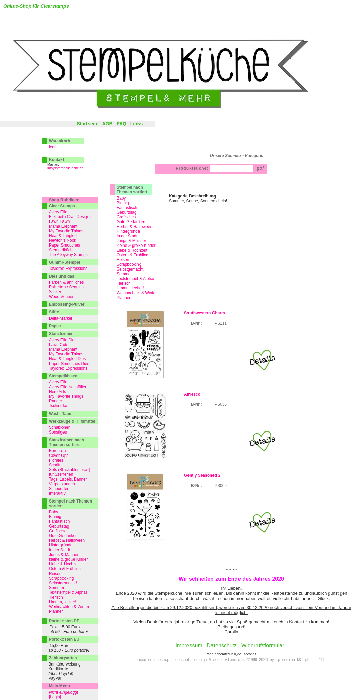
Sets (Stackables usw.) (69, 469)
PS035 (221, 404)
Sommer (56, 587)
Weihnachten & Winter (137, 292)
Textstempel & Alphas (136, 278)
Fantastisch (127, 207)
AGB (107, 123)
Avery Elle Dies (62, 339)
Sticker (55, 291)
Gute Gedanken (131, 221)
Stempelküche (62, 250)
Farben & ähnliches (66, 282)
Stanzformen (61, 333)
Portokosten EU (64, 639)
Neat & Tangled (63, 235)
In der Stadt (127, 236)
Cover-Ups (58, 455)
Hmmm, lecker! (130, 288)
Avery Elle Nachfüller (67, 386)
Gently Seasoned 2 (202, 475)
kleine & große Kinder (136, 245)
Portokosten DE (64, 621)
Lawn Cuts (58, 344)
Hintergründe (128, 231)
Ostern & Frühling (132, 255)
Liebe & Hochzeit (132, 250)
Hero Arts (57, 391)
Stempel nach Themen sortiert (132, 189)
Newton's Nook (62, 240)
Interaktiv (57, 493)
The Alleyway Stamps (68, 254)
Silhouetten (59, 488)
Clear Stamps (62, 206)
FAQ (121, 123)
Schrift (54, 465)
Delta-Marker (60, 318)
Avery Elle (58, 212)
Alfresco (192, 394)
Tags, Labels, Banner (68, 479)
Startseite (87, 123)
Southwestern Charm (204, 313)
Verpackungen (62, 484)
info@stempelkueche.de (65, 168)
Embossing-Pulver (66, 304)
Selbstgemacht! (131, 269)
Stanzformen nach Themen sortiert (66, 442)
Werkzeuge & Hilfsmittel (72, 421)
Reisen (123, 259)
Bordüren (57, 450)
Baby (121, 198)
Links (136, 123)
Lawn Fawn (59, 221)
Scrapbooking (129, 264)
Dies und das (61, 276)
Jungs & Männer (131, 240)
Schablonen (59, 427)
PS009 (221, 485)
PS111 (221, 323)
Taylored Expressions (68, 268)
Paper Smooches (64, 245)
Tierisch (124, 283)
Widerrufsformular (262, 645)
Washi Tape (60, 413)
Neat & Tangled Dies (67, 358)
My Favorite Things (66, 231)
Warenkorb (59, 141)
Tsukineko (58, 405)
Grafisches (126, 217)
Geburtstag (126, 212)
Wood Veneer (61, 296)
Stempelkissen (63, 376)
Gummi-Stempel (64, 262)
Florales (56, 460)
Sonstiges (58, 432)
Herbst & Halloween (134, 226)
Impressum (189, 645)
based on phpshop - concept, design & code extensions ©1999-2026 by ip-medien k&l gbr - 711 (229, 660)
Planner (123, 297)
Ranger (55, 401)
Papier (55, 326)
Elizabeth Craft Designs (70, 216)
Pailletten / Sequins (66, 287)
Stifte (54, 312)
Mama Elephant (63, 226)
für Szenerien (61, 474)
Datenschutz (222, 645)
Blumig (123, 203)
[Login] (55, 697)
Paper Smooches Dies (69, 363)
